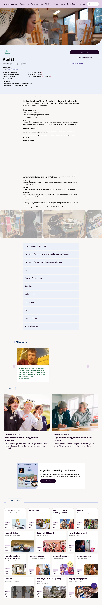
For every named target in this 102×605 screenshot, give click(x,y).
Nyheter (62, 4)
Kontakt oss (71, 4)
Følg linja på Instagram (76, 63)
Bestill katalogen (47, 481)
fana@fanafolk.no (12, 69)
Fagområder (24, 4)
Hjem (24, 96)
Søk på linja (84, 52)
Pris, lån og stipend (51, 4)
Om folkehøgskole (37, 4)
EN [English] (84, 4)
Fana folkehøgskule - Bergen (84, 57)
